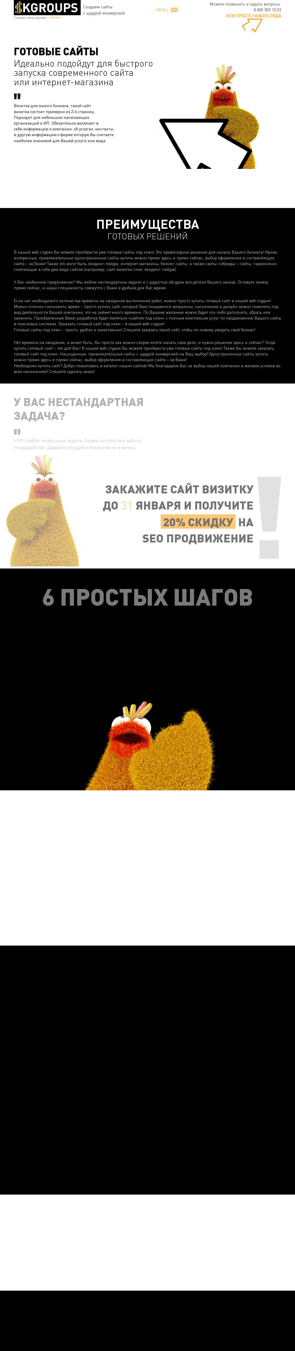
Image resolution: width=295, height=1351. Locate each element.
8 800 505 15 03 (267, 9)
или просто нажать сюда (253, 15)
